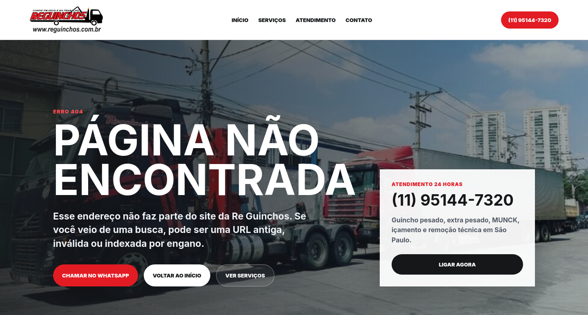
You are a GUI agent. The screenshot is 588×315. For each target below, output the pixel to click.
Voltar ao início (177, 275)
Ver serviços (245, 275)
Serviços (272, 20)
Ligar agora (457, 264)
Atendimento (316, 20)
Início (240, 20)
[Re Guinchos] (66, 20)
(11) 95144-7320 (529, 20)
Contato (358, 20)
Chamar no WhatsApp (95, 275)
